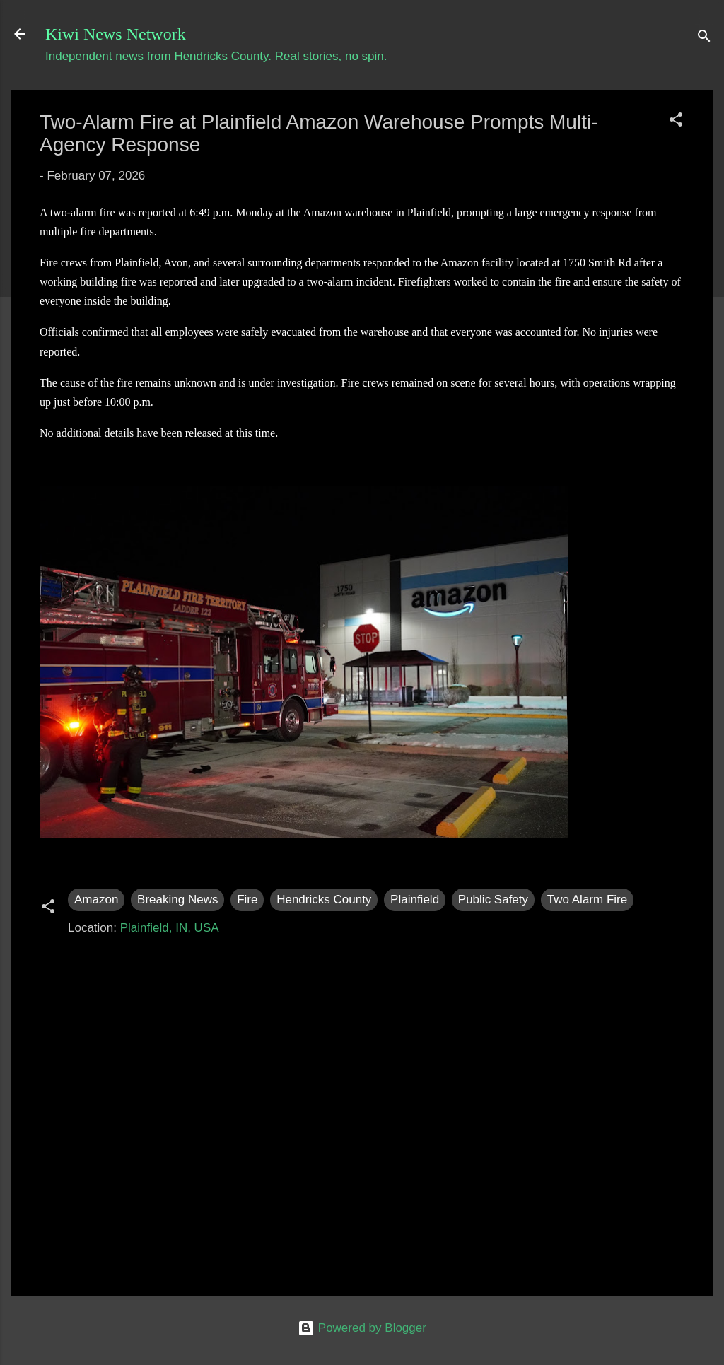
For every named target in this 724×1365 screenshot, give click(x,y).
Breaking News (177, 899)
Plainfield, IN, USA (169, 928)
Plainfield (414, 899)
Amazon (96, 899)
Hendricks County (323, 899)
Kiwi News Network (115, 34)
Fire (247, 899)
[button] (675, 122)
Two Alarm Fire (587, 899)
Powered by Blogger (362, 1328)
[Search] (704, 38)
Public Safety (493, 899)
